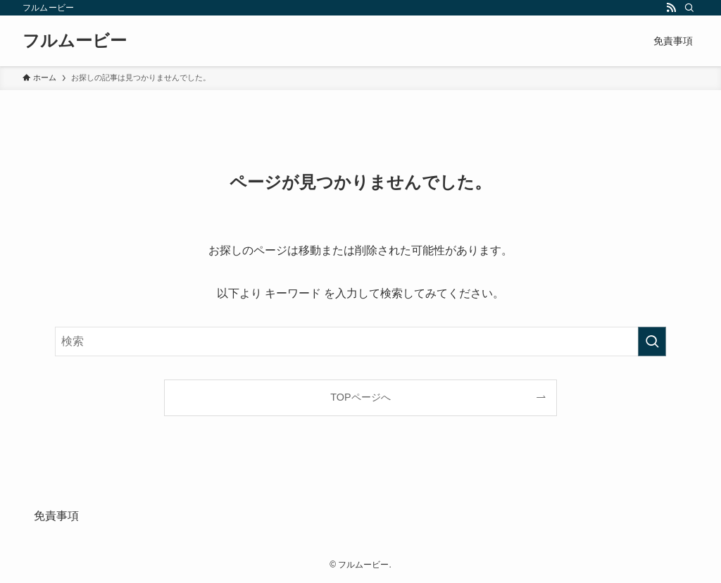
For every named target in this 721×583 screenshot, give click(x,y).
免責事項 (56, 516)
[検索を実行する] (652, 341)
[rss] (671, 7)
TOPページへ (360, 397)
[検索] (689, 7)
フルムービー (75, 40)
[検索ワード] (360, 341)
